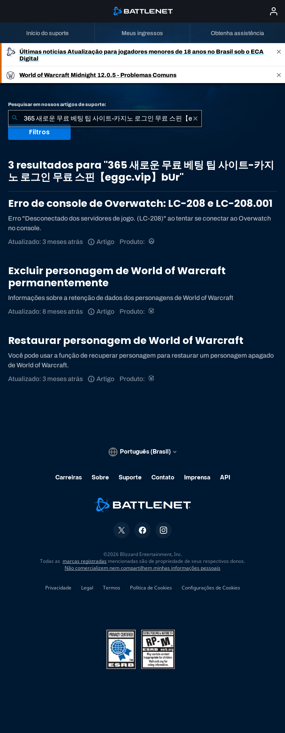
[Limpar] (195, 118)
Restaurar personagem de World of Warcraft (125, 340)
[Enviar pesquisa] (14, 118)
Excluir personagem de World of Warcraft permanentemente (117, 277)
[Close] (279, 55)
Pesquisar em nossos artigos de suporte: (57, 104)
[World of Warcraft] (152, 311)
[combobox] (105, 118)
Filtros (39, 132)
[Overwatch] (152, 241)
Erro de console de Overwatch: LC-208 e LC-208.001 (140, 203)
